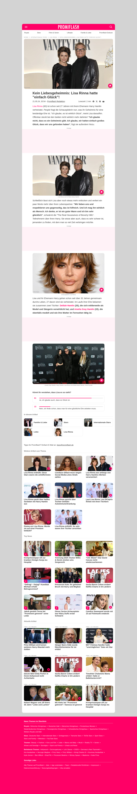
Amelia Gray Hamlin (84, 309)
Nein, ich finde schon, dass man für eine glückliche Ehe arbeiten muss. (67, 409)
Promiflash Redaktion (56, 101)
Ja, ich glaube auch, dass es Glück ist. (54, 400)
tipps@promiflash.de (65, 445)
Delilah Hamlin (67, 305)
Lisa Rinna (38, 106)
